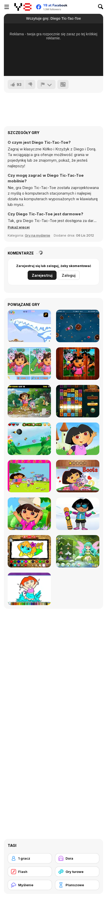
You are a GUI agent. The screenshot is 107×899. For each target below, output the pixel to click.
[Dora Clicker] (29, 439)
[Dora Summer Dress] (29, 513)
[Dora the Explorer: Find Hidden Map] (29, 401)
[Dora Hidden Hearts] (77, 476)
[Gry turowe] (77, 872)
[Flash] (30, 872)
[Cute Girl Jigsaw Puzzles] (77, 363)
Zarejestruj (42, 275)
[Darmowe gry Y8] (22, 7)
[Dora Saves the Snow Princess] (29, 326)
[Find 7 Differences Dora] (29, 363)
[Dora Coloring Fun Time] (29, 551)
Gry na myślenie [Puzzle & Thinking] (37, 235)
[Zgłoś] (46, 84)
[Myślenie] (30, 885)
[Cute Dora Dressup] (77, 439)
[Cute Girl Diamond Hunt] (77, 326)
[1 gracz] (30, 858)
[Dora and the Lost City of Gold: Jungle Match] (77, 401)
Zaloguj (69, 275)
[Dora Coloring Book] (29, 589)
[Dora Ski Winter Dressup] (77, 513)
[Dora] (77, 858)
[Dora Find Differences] (29, 476)
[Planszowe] (77, 885)
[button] (19, 227)
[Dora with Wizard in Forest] (77, 551)
